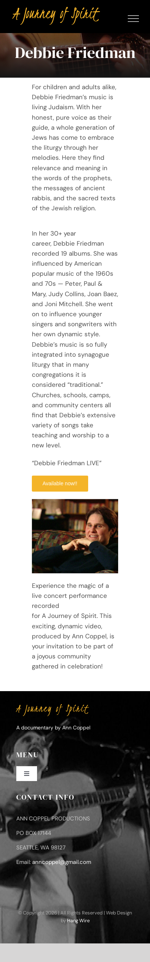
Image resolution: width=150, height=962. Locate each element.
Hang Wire (78, 920)
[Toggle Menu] (133, 18)
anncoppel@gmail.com (61, 862)
